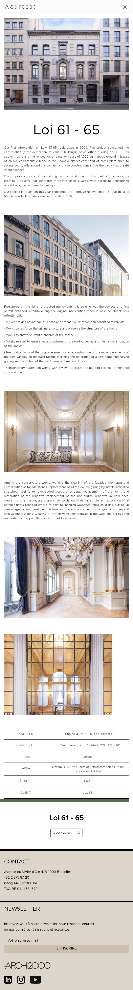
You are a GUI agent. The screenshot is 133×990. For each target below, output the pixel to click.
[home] (19, 7)
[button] (125, 7)
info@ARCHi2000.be (20, 883)
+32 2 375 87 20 (16, 877)
